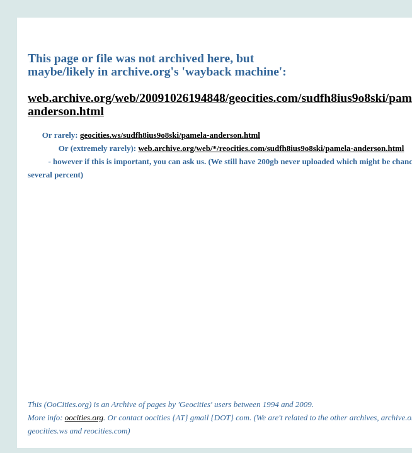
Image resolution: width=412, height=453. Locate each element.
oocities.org (84, 417)
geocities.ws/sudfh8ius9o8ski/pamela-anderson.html (170, 135)
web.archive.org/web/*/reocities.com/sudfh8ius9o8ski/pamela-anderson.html (271, 148)
